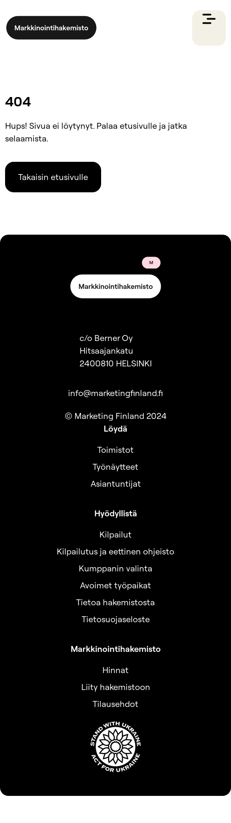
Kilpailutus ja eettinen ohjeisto (115, 551)
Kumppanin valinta (115, 568)
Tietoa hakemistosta (115, 602)
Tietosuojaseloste (116, 619)
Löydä (115, 428)
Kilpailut (115, 534)
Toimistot (115, 449)
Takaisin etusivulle (53, 177)
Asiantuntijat (116, 483)
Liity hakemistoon (115, 687)
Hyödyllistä (115, 513)
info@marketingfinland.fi (115, 393)
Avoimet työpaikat (115, 585)
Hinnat (115, 670)
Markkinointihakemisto (116, 648)
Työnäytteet (115, 466)
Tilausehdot (115, 703)
